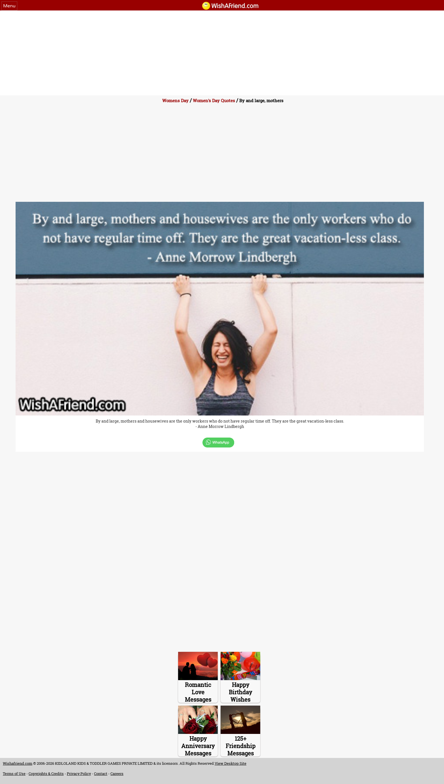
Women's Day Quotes (214, 100)
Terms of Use (14, 773)
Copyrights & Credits (46, 773)
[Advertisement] (222, 53)
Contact (100, 773)
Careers (116, 773)
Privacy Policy (79, 773)
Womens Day (175, 100)
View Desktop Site (230, 763)
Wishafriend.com (17, 763)
